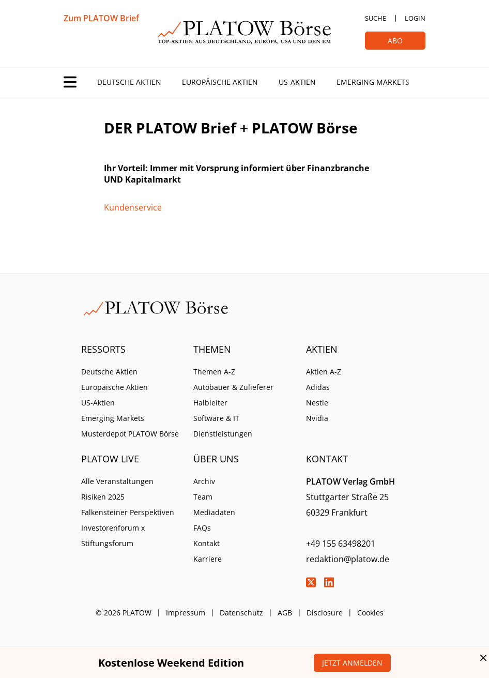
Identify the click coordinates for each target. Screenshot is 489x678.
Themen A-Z (214, 371)
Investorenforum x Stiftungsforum (113, 535)
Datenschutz (241, 612)
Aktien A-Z (323, 371)
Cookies (370, 612)
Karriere (207, 559)
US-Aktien (297, 82)
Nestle (317, 403)
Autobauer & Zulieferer (233, 387)
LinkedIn (329, 582)
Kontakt (206, 543)
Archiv (204, 481)
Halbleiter (210, 403)
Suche (375, 18)
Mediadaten (214, 512)
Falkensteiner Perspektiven (127, 512)
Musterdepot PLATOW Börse (130, 434)
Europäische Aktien (220, 82)
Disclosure (325, 612)
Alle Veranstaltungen (117, 481)
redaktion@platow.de (347, 559)
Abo (395, 41)
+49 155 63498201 (340, 543)
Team (202, 497)
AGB (285, 612)
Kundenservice (133, 207)
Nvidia (317, 418)
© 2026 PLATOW (123, 612)
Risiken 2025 (103, 497)
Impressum (185, 612)
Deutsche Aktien (129, 82)
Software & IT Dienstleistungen (222, 426)
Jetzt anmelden (352, 663)
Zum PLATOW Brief (101, 18)
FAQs (202, 528)
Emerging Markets (373, 82)
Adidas (318, 387)
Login (415, 18)
